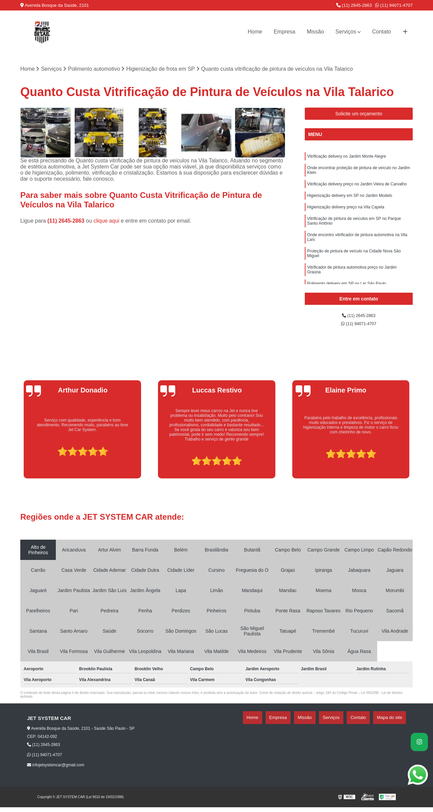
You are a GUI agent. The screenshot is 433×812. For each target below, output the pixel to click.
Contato (381, 32)
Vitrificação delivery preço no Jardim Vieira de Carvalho (357, 189)
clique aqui (106, 223)
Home (255, 32)
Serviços (346, 32)
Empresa (284, 32)
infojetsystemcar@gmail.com (55, 769)
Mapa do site (393, 722)
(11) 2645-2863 (354, 5)
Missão (315, 32)
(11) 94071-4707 (394, 5)
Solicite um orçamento (358, 115)
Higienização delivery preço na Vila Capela (345, 215)
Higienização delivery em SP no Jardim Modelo (349, 202)
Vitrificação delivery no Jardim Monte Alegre (346, 159)
